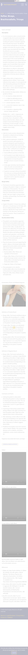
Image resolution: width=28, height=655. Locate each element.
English (17, 0)
